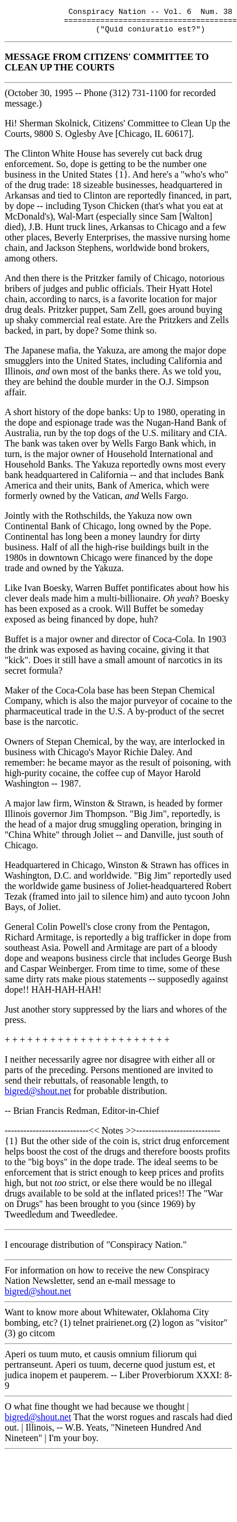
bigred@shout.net (38, 1096)
